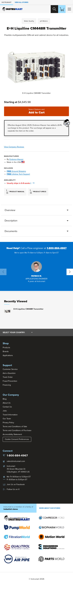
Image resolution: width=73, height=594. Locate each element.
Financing (7, 385)
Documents (11, 231)
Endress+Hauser (16, 159)
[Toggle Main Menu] (69, 9)
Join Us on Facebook (16, 484)
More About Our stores (49, 508)
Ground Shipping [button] (16, 171)
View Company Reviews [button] (22, 147)
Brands (6, 351)
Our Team (7, 418)
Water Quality (29, 21)
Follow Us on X (13, 489)
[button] (32, 183)
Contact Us (7, 407)
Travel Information (10, 415)
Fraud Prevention (10, 381)
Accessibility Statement (12, 434)
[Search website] (54, 9)
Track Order (8, 377)
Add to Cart (36, 111)
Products (6, 347)
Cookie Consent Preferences (17, 439)
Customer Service (10, 369)
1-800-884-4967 (57, 248)
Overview (10, 210)
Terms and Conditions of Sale (15, 426)
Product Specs (38, 192)
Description (11, 220)
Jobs (5, 411)
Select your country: (17, 332)
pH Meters (44, 21)
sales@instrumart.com (16, 461)
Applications (8, 355)
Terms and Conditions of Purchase (17, 430)
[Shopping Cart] (61, 9)
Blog (4, 399)
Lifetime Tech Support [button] (18, 174)
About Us (7, 403)
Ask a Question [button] (9, 373)
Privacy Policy (8, 422)
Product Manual (15, 192)
